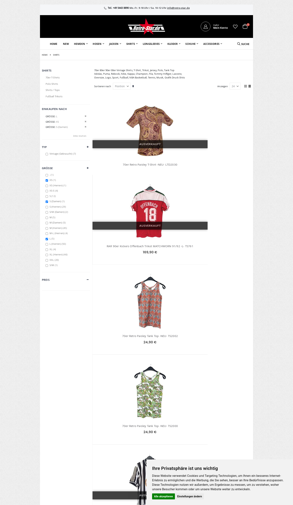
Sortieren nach (102, 86)
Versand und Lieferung (194, 433)
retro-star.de (124, 450)
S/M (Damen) (59, 212)
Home (45, 55)
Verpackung (188, 443)
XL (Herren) (59, 254)
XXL (55, 260)
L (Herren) (58, 243)
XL (53, 249)
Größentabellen (190, 428)
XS (53, 180)
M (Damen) (58, 222)
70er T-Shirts (53, 77)
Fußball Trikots (54, 96)
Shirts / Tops (53, 90)
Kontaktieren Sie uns (193, 423)
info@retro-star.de (178, 8)
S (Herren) (58, 206)
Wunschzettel (121, 428)
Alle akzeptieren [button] (163, 496)
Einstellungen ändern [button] (189, 496)
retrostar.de (124, 458)
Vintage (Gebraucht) (63, 153)
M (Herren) (59, 228)
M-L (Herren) (59, 233)
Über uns (186, 418)
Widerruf (220, 428)
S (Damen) (58, 201)
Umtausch (187, 448)
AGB (217, 423)
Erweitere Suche (123, 433)
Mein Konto (120, 418)
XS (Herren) (58, 185)
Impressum (221, 418)
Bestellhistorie (122, 423)
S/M (54, 265)
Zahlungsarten (189, 438)
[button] (235, 26)
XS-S (54, 190)
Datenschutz (222, 433)
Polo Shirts (52, 84)
